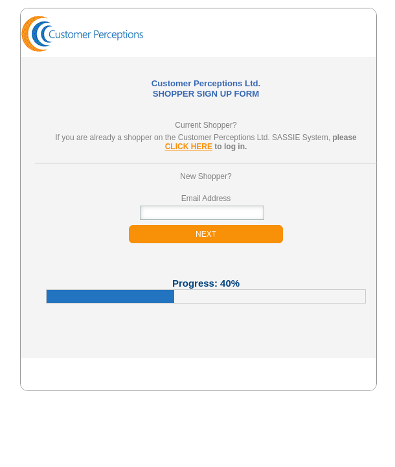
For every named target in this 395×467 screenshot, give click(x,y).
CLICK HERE (188, 146)
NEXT (206, 234)
